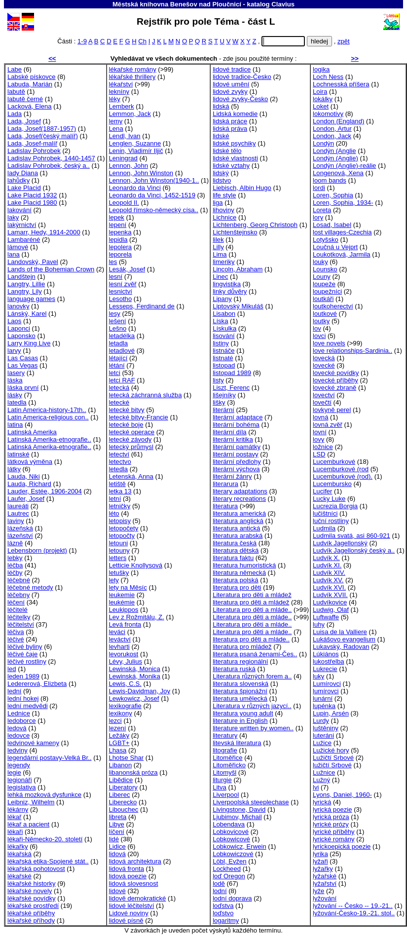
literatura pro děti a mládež (251, 602)
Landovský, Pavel (32, 261)
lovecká (323, 358)
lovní (320, 432)
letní (115, 498)
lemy (116, 121)
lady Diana (22, 173)
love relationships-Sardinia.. (352, 350)
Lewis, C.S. (125, 683)
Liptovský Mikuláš (238, 306)
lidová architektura (135, 861)
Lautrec (18, 513)
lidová (117, 854)
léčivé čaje (22, 654)
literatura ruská (234, 669)
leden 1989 (23, 676)
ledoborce (21, 720)
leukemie (122, 595)
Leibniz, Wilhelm (30, 802)
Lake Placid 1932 (32, 195)
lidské (221, 136)
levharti (119, 646)
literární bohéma (236, 424)
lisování (223, 335)
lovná (320, 417)
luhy (319, 624)
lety (114, 580)
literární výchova (236, 469)
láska (15, 380)
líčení (116, 831)
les (113, 261)
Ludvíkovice (330, 602)
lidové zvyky (230, 91)
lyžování (324, 898)
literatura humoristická (244, 565)
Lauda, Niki (23, 476)
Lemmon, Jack (130, 113)
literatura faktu (233, 558)
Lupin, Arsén (331, 713)
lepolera (120, 247)
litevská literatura (237, 743)
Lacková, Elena (29, 106)
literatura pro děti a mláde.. (251, 639)
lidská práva (230, 128)
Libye (116, 824)
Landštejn (21, 276)
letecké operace (132, 432)
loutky (321, 321)
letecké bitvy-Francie (138, 417)
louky (320, 261)
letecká (119, 387)
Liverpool (226, 794)
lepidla (118, 239)
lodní (219, 891)
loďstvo (223, 913)
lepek (116, 217)
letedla (118, 469)
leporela (120, 254)
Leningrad (123, 158)
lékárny (17, 809)
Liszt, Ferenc (231, 387)
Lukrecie (325, 669)
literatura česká (235, 543)
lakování (19, 210)
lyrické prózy (331, 824)
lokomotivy (328, 113)
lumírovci (325, 691)
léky (114, 99)
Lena (116, 128)
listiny (221, 343)
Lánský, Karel (26, 313)
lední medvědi (27, 706)
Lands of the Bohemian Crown (50, 269)
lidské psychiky (234, 143)
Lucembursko (332, 484)
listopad (224, 365)
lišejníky (224, 395)
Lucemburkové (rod (341, 469)
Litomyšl (224, 772)
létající (118, 358)
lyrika (320, 854)
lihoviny (223, 210)
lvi (316, 787)
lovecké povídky (336, 372)
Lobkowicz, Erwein (239, 846)
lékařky (17, 846)
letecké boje (126, 424)
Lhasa (118, 750)
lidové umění (231, 84)
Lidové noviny (128, 913)
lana (13, 254)
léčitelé (17, 609)
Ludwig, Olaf (331, 609)
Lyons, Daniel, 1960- (342, 794)
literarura (225, 484)
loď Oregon (229, 876)
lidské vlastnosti (235, 158)
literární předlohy (237, 461)
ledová (17, 728)
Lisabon (224, 313)
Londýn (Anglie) (335, 158)
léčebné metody (30, 587)
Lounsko (325, 269)
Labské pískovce (31, 76)
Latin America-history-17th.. (46, 409)
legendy (18, 765)
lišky (219, 402)
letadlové (122, 350)
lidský (221, 173)
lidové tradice (232, 69)
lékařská (19, 854)
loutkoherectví (333, 306)
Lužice (322, 743)
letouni (118, 543)
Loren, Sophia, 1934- (343, 202)
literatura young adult (243, 713)
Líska (220, 321)
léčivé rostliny (26, 661)
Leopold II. (124, 202)
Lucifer (322, 491)
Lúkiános (325, 654)
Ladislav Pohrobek (34, 150)
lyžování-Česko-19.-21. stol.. (354, 913)
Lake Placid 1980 (32, 202)
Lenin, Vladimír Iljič (136, 150)
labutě (16, 91)
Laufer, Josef (25, 498)
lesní (116, 276)
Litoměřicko (229, 765)
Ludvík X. (326, 558)
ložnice (323, 446)
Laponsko (21, 335)
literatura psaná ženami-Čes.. (255, 654)
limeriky (223, 261)
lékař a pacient (28, 824)
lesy (114, 313)
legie (14, 772)
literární (223, 409)
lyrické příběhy (334, 831)
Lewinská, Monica (134, 669)
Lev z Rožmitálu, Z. (136, 617)
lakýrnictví (21, 224)
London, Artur (332, 128)
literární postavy (236, 454)
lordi (319, 187)
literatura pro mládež (242, 646)
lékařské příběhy (31, 913)
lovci (319, 335)
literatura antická (236, 528)
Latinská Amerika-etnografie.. (49, 439)
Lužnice (324, 772)
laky (13, 217)
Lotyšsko (325, 239)
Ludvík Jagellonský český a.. (354, 550)
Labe (14, 69)
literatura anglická (238, 521)
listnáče (223, 350)
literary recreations (239, 498)
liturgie (222, 780)
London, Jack (332, 136)
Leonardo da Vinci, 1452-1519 (152, 195)
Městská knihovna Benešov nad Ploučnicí (176, 4)
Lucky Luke (329, 498)
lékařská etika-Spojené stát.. (48, 861)
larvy (14, 350)
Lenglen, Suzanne (135, 143)
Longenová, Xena (338, 173)
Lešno (118, 328)
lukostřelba (328, 661)
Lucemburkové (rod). (342, 476)
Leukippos (124, 609)
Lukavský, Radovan (341, 646)
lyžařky (323, 868)
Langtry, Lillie (26, 284)
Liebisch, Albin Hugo (242, 187)
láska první (22, 387)
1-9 (82, 41)
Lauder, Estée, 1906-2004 (44, 491)
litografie (225, 750)
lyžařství (324, 883)
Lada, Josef (24, 121)
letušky (119, 572)
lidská (221, 106)
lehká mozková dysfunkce (44, 794)
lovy (318, 439)
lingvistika (227, 284)
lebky (15, 558)
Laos (14, 321)
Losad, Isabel (332, 224)
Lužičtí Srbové (333, 757)
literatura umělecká (240, 698)
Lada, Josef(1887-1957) (41, 128)
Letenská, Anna (131, 476)
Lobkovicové (231, 831)
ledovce (18, 735)
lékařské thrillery (132, 76)
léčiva (15, 632)
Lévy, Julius (126, 661)
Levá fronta (125, 624)
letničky (120, 506)
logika (321, 69)
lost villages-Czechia (342, 232)
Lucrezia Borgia (335, 506)
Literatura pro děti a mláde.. (252, 609)
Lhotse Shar (126, 757)
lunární (323, 698)
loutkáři (323, 298)
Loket (321, 106)
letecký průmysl (131, 446)
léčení (16, 602)
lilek (218, 239)
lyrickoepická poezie (341, 846)
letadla (118, 343)
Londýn (323, 143)
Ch (142, 41)
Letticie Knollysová (136, 565)
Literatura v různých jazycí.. (252, 706)
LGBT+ (119, 743)
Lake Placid (24, 187)
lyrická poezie (332, 809)
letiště (117, 484)
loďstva (223, 905)
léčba (15, 565)
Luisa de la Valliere (340, 632)
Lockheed (227, 868)
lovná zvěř (327, 424)
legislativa (21, 787)
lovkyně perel (332, 409)
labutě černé (25, 99)
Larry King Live (28, 343)
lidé (114, 839)
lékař (14, 817)
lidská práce (230, 121)
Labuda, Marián (29, 84)
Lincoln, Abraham (237, 269)
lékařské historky (31, 883)
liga (217, 202)
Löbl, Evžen (230, 861)
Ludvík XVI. (329, 587)
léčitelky (19, 617)
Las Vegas (22, 365)
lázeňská (20, 528)
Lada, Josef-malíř (32, 143)
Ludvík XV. (328, 580)
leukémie (122, 602)
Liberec (119, 794)
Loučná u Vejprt (335, 247)
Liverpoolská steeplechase (251, 802)
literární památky (236, 446)
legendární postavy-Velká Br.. (49, 757)
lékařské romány (132, 69)
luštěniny (325, 728)
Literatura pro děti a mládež (252, 595)
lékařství (121, 84)
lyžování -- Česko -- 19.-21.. (353, 905)
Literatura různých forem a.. (252, 676)
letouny (119, 550)
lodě (219, 883)
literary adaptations (240, 491)
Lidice (117, 846)
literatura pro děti (237, 587)
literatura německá (239, 572)
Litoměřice (227, 757)
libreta (118, 817)
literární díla (230, 432)
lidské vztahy (231, 165)
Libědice (121, 780)
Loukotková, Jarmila (341, 254)
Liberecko (123, 802)
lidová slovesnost (133, 883)
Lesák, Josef (127, 269)
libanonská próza (133, 772)
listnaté (223, 358)
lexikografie (125, 706)
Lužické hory (331, 750)
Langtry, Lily (24, 291)
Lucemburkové (334, 461)
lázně (15, 543)
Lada (14, 113)
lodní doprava (232, 898)
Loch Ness (328, 76)
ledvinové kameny (33, 743)
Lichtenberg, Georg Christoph (255, 224)
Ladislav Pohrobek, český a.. (48, 165)
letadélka (122, 335)
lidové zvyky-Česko (240, 99)
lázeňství (20, 535)
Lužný (321, 780)
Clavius (283, 4)
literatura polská (236, 580)
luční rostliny (331, 521)
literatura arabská (237, 535)
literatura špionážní (240, 691)
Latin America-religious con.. (48, 417)
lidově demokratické (137, 898)
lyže (318, 891)
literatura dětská (236, 550)
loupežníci (327, 291)
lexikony (120, 713)
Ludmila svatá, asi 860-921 (351, 535)
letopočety (124, 528)
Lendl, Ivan (125, 136)
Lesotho (120, 298)
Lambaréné (23, 239)
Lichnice (224, 217)
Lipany (222, 298)
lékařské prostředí (33, 905)
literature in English (240, 720)
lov (317, 328)
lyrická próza (331, 817)
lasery (16, 372)
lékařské (19, 876)
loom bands (329, 180)
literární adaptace (237, 417)
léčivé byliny (24, 646)
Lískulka (224, 328)
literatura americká (239, 513)
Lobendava (229, 824)
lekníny (119, 91)
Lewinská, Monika (134, 676)
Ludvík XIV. (329, 572)
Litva (219, 787)
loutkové (325, 313)
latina (15, 424)
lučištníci (325, 513)
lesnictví (120, 291)
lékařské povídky (31, 898)
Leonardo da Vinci (135, 187)
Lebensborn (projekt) (37, 550)
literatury (225, 735)
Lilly (218, 247)
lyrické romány (334, 839)
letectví (119, 454)
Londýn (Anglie (334, 150)
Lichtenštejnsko (235, 232)
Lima (219, 254)
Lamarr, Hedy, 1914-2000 (43, 232)
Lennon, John (128, 165)
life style (224, 195)
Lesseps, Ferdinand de (142, 306)
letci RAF (122, 380)
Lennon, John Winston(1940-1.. (154, 180)
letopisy (120, 521)
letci (114, 372)
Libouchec (124, 809)
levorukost (124, 654)
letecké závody (130, 439)
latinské (18, 454)
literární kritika (233, 439)
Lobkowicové (231, 839)
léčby (15, 572)
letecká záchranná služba (145, 395)
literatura (225, 506)
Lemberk (121, 106)
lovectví (323, 395)
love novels (329, 343)
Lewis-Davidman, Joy (140, 691)
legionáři (19, 780)
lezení (117, 728)
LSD (319, 454)
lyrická (322, 802)
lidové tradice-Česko (242, 76)
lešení (117, 321)
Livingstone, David (239, 809)
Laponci (18, 328)
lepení (118, 224)
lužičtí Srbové (332, 765)
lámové (17, 247)
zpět (343, 41)
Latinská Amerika (32, 432)
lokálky (323, 99)
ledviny (17, 750)
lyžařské (324, 876)
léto (114, 513)
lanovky (18, 306)
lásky (14, 395)
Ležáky (119, 735)
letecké (119, 402)
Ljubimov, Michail (237, 817)
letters (118, 558)
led (11, 669)
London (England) (338, 121)
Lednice (18, 713)
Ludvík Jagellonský (340, 543)
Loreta (322, 210)
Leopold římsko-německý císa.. (153, 210)
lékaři (15, 831)
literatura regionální (240, 661)
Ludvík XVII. (330, 595)
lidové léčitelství (131, 905)
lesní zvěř (123, 284)
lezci (115, 720)
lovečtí (322, 402)
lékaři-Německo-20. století (44, 839)
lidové (117, 891)
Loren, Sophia (333, 195)
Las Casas (22, 358)
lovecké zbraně (334, 387)
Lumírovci (327, 683)
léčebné (18, 580)
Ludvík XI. (327, 565)
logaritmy (226, 920)
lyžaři (320, 861)
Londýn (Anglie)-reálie (344, 165)
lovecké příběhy (335, 380)
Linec (220, 276)
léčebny (18, 595)
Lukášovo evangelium (344, 639)
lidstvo (222, 180)
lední (14, 691)
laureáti (18, 506)
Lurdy (321, 720)
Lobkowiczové (233, 854)
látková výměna (29, 461)
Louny (322, 276)
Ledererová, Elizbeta (37, 683)
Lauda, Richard (29, 484)
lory (318, 217)
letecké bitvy (127, 409)
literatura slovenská (240, 683)
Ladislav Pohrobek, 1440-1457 (51, 158)
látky (14, 469)
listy (218, 380)
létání (117, 365)
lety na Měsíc (128, 587)
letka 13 (120, 491)
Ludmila (324, 528)
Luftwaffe (326, 617)
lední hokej (22, 698)
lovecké (323, 365)
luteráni (323, 735)
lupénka (324, 706)
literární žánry (232, 476)
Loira (320, 91)
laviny (15, 521)
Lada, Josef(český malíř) (42, 136)
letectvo (120, 461)
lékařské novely (29, 891)
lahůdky (18, 180)
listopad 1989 (232, 372)
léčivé (15, 639)
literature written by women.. (253, 728)
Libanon (120, 765)
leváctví (120, 639)
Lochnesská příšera (341, 84)
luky (318, 676)
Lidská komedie (235, 113)
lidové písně (126, 920)
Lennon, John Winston (141, 173)
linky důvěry (230, 291)
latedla (17, 402)
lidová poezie (128, 876)
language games (31, 298)
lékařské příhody (31, 920)
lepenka (120, 232)
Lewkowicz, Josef (134, 698)
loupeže (324, 284)
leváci (117, 632)
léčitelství (20, 624)
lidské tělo (227, 150)
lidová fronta (126, 868)
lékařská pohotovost (36, 868)
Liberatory (123, 787)
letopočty (122, 535)
